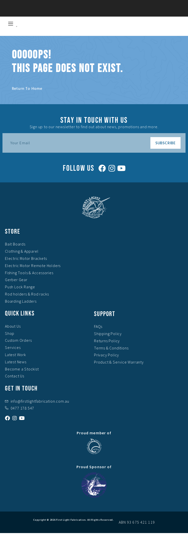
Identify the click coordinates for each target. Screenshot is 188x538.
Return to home (27, 88)
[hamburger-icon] (10, 23)
